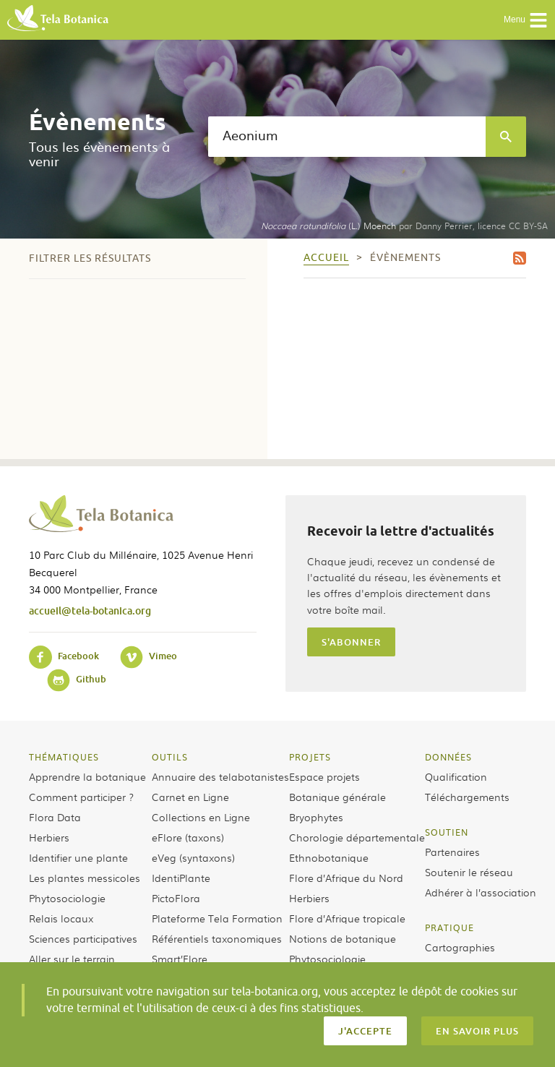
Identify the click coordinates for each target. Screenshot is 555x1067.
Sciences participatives (83, 938)
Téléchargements (467, 796)
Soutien (446, 832)
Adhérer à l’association (480, 892)
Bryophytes (316, 817)
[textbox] (347, 136)
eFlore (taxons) (188, 837)
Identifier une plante (78, 857)
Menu (526, 20)
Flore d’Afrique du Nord (346, 877)
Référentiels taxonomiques (217, 938)
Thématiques (64, 756)
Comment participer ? (81, 796)
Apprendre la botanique (87, 776)
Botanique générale (337, 796)
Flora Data (55, 817)
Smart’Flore (179, 958)
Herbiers (49, 837)
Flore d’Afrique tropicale (347, 918)
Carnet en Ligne (190, 796)
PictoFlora (176, 898)
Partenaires (452, 851)
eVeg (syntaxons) (193, 857)
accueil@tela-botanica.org (90, 610)
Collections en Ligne (201, 817)
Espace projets (324, 776)
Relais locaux (61, 918)
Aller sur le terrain (72, 958)
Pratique (449, 927)
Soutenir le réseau (469, 872)
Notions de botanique (342, 938)
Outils (170, 756)
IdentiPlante (181, 877)
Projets (310, 756)
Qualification (456, 776)
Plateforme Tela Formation (217, 918)
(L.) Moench (328, 225)
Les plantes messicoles (84, 877)
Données (448, 756)
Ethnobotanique (329, 857)
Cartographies (460, 947)
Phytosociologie (67, 898)
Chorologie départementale (357, 837)
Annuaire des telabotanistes (220, 776)
